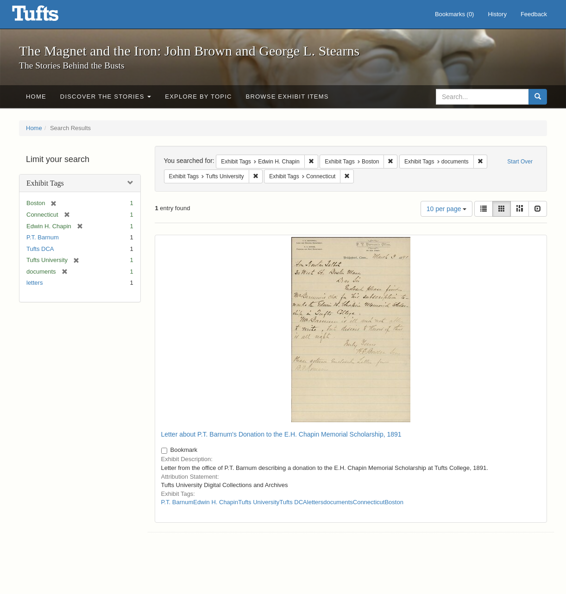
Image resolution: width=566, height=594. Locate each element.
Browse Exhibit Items (287, 96)
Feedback (534, 14)
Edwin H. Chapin (215, 502)
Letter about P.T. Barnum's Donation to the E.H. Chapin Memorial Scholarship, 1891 (281, 434)
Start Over (520, 161)
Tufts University (258, 502)
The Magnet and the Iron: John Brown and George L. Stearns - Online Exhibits (47, 16)
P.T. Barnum (42, 237)
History (497, 14)
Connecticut (369, 502)
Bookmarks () (454, 14)
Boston (393, 502)
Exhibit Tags (45, 183)
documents (338, 502)
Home (36, 96)
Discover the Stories (105, 96)
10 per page (447, 209)
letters (34, 282)
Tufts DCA (40, 248)
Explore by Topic (198, 96)
